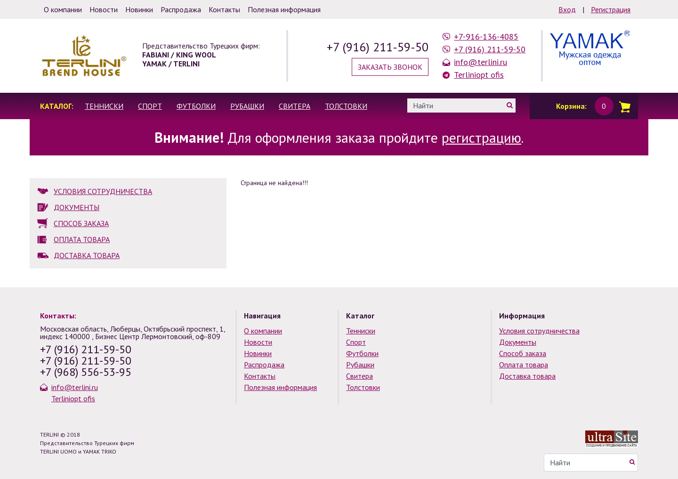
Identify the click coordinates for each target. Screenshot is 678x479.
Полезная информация (280, 387)
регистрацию (481, 137)
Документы (517, 342)
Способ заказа (522, 353)
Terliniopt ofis (479, 74)
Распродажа (264, 364)
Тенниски (104, 106)
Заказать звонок (390, 67)
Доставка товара (527, 376)
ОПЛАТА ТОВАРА (82, 239)
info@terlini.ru (480, 62)
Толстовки (346, 106)
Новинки (258, 353)
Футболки (196, 106)
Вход (567, 9)
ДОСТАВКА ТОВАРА (87, 255)
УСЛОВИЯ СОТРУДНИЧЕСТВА (103, 191)
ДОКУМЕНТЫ (76, 207)
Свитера (294, 106)
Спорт (150, 106)
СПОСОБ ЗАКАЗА (81, 223)
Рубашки (247, 106)
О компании (263, 330)
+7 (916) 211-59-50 (377, 47)
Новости (258, 342)
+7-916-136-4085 (486, 36)
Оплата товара (523, 364)
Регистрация (610, 9)
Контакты (259, 376)
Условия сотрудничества (539, 330)
